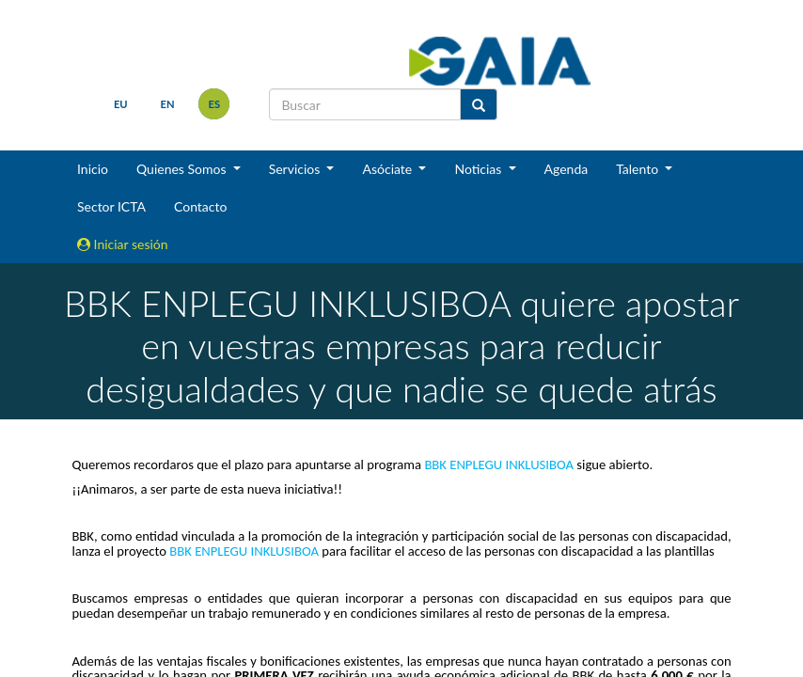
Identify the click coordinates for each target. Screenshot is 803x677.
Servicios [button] (296, 169)
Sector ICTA (111, 206)
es (215, 104)
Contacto (200, 206)
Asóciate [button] (388, 169)
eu (121, 104)
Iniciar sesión (122, 244)
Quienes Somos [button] (182, 169)
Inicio (92, 169)
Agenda (566, 169)
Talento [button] (639, 169)
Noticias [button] (479, 169)
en (168, 104)
